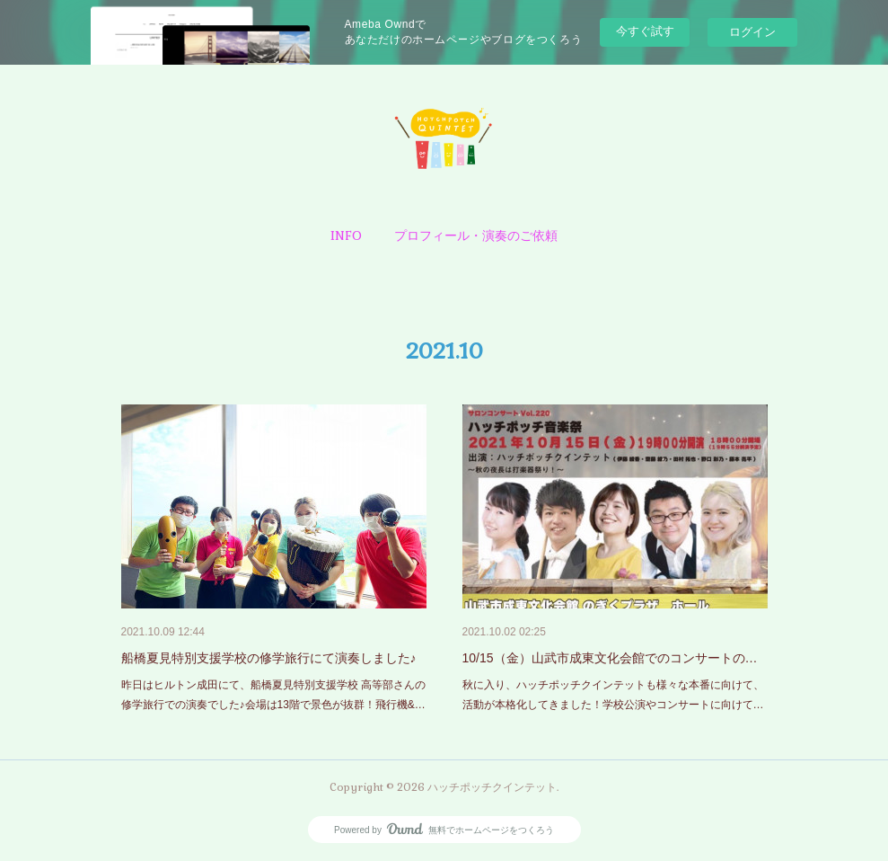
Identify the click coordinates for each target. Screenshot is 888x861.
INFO (346, 235)
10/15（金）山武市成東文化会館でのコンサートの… (610, 658)
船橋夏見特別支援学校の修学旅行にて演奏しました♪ (269, 658)
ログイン (752, 32)
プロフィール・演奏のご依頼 (476, 235)
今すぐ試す (645, 31)
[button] (346, 235)
